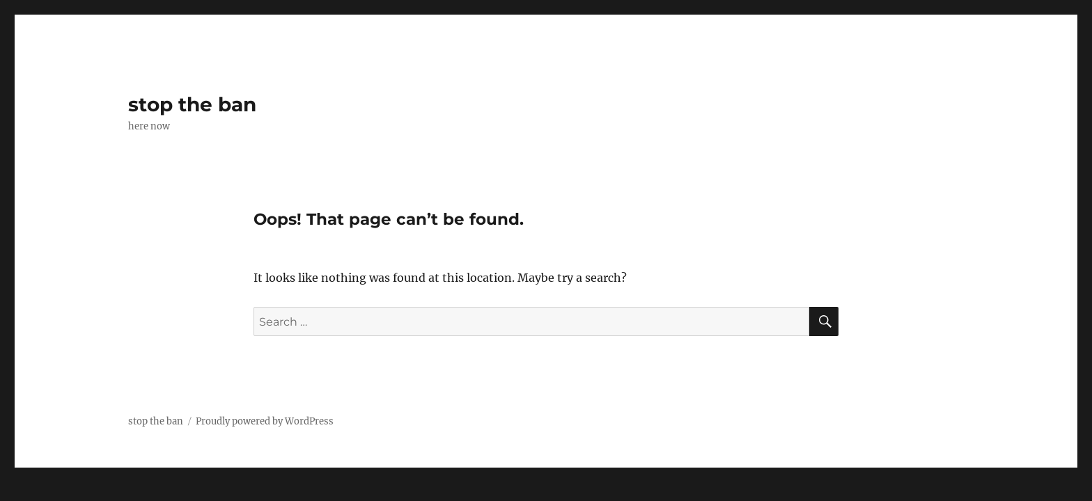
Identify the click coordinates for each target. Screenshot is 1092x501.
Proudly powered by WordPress (265, 421)
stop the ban (192, 104)
